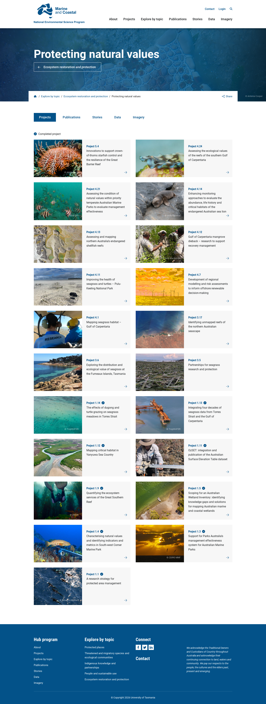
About (113, 19)
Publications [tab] (71, 117)
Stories (197, 19)
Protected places (94, 647)
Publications (178, 19)
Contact (209, 9)
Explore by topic (152, 19)
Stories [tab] (97, 117)
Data (211, 19)
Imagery (226, 19)
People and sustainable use (101, 673)
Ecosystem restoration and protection (70, 67)
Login (222, 9)
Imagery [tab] (138, 117)
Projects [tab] (45, 117)
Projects (129, 19)
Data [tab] (117, 117)
